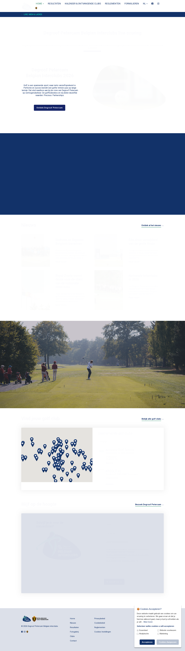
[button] (72, 467)
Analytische (144, 634)
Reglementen (112, 3)
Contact (73, 641)
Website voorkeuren (168, 630)
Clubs (72, 636)
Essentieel (143, 630)
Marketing (164, 634)
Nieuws (73, 623)
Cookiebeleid (99, 623)
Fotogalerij (74, 632)
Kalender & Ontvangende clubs (82, 3)
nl (144, 3)
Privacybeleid (99, 618)
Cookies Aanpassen (167, 642)
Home (39, 3)
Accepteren (147, 642)
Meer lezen (148, 622)
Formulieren (131, 3)
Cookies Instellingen (102, 632)
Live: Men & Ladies (33, 14)
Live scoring (92, 41)
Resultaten (53, 3)
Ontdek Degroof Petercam (49, 108)
